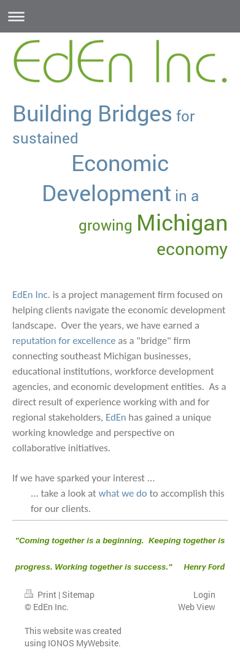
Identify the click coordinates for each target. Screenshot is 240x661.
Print (41, 594)
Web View (196, 607)
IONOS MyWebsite (83, 643)
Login (204, 594)
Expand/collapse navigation (120, 16)
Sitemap (78, 594)
